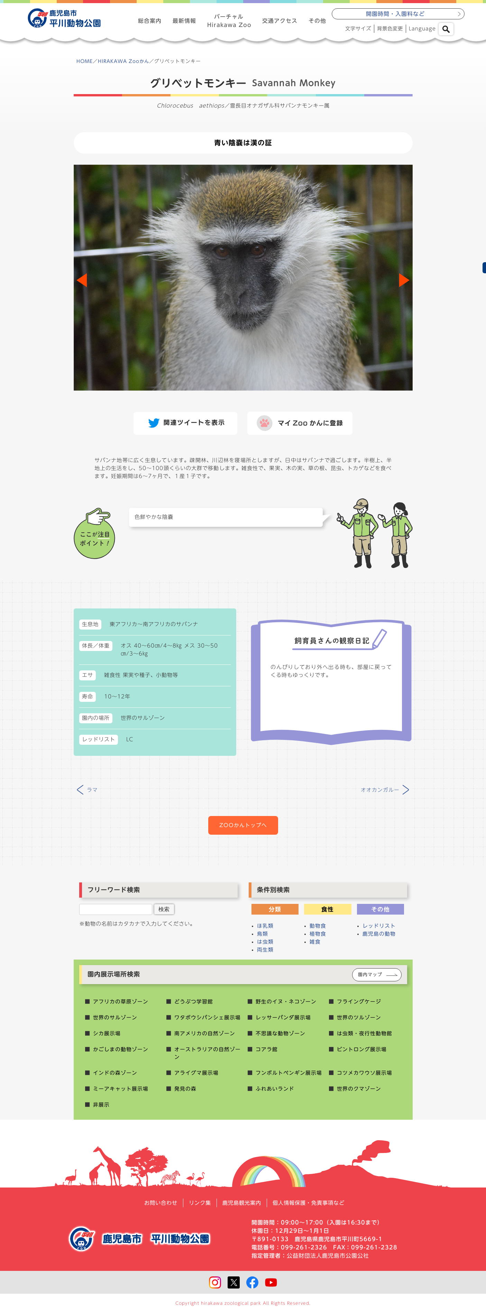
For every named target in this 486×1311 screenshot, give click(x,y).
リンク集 (197, 1207)
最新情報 (184, 21)
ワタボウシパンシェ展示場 (207, 1020)
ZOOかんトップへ (243, 827)
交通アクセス (279, 21)
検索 (163, 912)
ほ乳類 (265, 928)
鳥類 (262, 936)
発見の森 (185, 1092)
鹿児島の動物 (379, 936)
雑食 (315, 944)
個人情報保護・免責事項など (311, 1207)
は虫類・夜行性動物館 (364, 1035)
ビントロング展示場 (362, 1052)
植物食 (318, 936)
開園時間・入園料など (395, 14)
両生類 (265, 952)
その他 (317, 21)
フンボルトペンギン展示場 (289, 1076)
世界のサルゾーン (115, 1020)
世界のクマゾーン (359, 1092)
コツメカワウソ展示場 (364, 1076)
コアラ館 (267, 1052)
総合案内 (149, 21)
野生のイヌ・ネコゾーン (286, 1003)
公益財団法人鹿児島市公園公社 (328, 1259)
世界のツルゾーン (359, 1020)
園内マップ (370, 977)
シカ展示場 (107, 1035)
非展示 (101, 1108)
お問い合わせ (156, 1207)
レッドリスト (379, 928)
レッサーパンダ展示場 (283, 1020)
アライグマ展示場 (196, 1076)
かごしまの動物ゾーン (120, 1052)
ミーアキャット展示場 (120, 1092)
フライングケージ (359, 1003)
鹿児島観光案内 (241, 1207)
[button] (404, 281)
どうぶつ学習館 (193, 1003)
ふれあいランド (275, 1092)
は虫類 (265, 944)
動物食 (318, 928)
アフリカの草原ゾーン (120, 1003)
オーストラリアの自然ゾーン (207, 1056)
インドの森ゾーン (115, 1076)
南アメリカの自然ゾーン (204, 1035)
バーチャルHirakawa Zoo (229, 21)
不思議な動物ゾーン (280, 1035)
